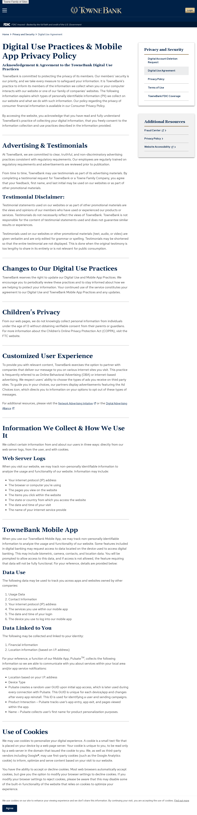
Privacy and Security (23, 34)
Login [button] (190, 10)
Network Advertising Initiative (80, 403)
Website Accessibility (158, 148)
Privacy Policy (152, 138)
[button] (4, 10)
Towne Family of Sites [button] (16, 1)
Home (5, 34)
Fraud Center (154, 132)
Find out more (181, 800)
